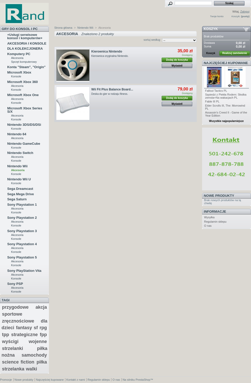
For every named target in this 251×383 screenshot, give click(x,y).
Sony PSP (15, 284)
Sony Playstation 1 (22, 204)
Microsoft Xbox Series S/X (24, 109)
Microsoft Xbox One (23, 95)
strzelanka (13, 368)
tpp (5, 334)
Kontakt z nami (75, 379)
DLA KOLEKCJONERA (25, 48)
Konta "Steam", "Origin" (26, 67)
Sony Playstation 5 (22, 257)
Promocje (6, 379)
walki (31, 368)
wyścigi (10, 341)
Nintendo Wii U (19, 179)
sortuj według (151, 39)
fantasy (24, 327)
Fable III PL (212, 101)
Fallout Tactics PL (216, 90)
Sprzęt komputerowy (24, 61)
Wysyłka (209, 217)
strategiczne (24, 334)
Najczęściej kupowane (226, 63)
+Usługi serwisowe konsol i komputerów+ (25, 36)
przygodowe (15, 307)
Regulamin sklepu (215, 221)
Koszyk (211, 29)
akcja (41, 307)
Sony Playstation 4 (22, 244)
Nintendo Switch (20, 153)
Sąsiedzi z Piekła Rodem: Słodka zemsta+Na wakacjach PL (225, 96)
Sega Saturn (17, 199)
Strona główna (63, 27)
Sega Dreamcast (20, 189)
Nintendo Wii (17, 166)
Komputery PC (18, 54)
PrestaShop (142, 379)
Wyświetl (177, 65)
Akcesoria (17, 57)
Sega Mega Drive (20, 194)
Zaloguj (244, 11)
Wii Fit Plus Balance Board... (112, 89)
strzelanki (12, 348)
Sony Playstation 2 (22, 218)
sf (36, 327)
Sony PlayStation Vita (24, 271)
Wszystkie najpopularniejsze (226, 121)
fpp (43, 334)
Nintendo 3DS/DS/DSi (24, 125)
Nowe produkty (219, 196)
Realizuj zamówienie (234, 53)
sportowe (12, 314)
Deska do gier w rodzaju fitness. (109, 93)
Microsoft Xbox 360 (22, 82)
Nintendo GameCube (23, 144)
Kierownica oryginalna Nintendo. (110, 56)
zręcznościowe (18, 321)
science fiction (18, 362)
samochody (34, 355)
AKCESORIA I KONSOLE (26, 43)
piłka (42, 362)
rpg (43, 327)
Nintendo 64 (16, 134)
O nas (208, 225)
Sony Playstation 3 (22, 231)
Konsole (16, 76)
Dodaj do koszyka (177, 59)
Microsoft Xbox (19, 72)
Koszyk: (236, 16)
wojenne (38, 341)
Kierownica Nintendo (106, 51)
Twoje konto (217, 16)
